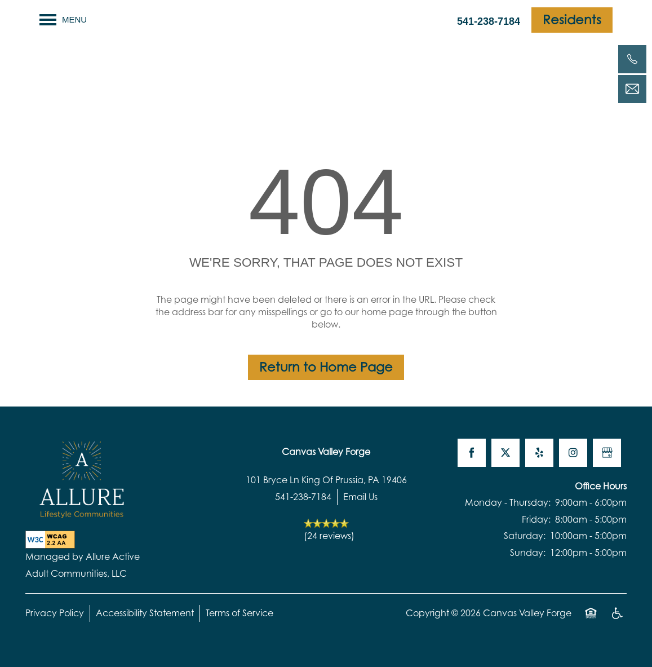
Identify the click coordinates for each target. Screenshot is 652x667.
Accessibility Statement (145, 613)
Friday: (536, 519)
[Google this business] (607, 453)
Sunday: (527, 552)
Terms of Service (239, 613)
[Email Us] (632, 89)
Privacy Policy (54, 613)
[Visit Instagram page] (573, 453)
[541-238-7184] (632, 59)
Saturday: (524, 535)
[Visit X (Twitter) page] (505, 453)
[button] (572, 20)
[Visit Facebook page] (472, 453)
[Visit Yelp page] (539, 453)
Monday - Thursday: (508, 502)
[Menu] (63, 19)
